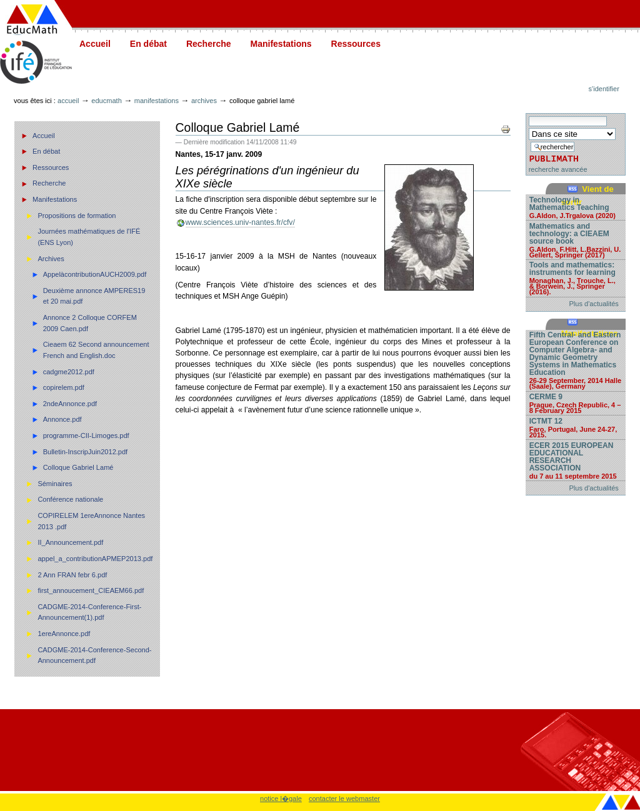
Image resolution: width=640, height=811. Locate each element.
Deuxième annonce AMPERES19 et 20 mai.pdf (94, 296)
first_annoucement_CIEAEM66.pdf (91, 590)
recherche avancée (558, 169)
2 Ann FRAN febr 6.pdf (72, 575)
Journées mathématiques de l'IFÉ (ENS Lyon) (89, 236)
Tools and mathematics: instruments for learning (575, 278)
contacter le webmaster (344, 798)
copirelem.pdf (63, 387)
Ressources (356, 44)
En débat (148, 44)
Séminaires (55, 483)
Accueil (95, 44)
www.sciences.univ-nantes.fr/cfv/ (240, 222)
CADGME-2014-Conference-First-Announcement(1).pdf (89, 612)
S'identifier (604, 88)
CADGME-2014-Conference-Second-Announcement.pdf (94, 655)
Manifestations (281, 44)
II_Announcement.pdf (70, 542)
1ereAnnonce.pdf (64, 633)
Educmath (106, 100)
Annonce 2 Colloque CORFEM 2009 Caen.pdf (90, 323)
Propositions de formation (77, 215)
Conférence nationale (70, 499)
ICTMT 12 (575, 427)
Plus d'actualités (594, 303)
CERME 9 (575, 403)
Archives (204, 100)
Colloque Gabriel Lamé (78, 467)
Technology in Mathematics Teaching (575, 207)
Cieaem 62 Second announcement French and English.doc (96, 350)
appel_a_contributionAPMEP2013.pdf (95, 558)
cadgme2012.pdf (68, 372)
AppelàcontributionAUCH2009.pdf (95, 274)
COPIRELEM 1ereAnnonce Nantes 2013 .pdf (91, 521)
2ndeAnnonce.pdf (70, 403)
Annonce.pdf (62, 419)
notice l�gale (281, 798)
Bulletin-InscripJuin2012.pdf (85, 451)
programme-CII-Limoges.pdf (86, 435)
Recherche (208, 44)
